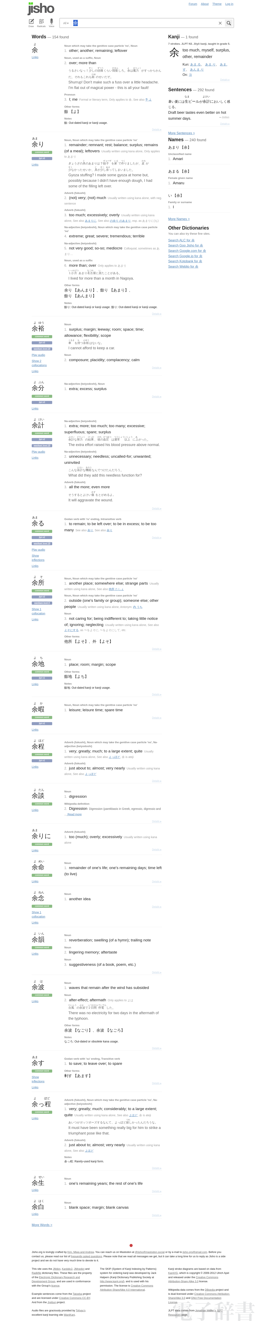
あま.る (195, 64)
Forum (193, 4)
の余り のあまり (120, 220)
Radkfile (36, 1272)
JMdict (56, 1268)
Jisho (40, 8)
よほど (133, 1115)
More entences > (181, 133)
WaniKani (69, 1314)
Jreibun (225, 117)
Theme (217, 4)
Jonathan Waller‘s (205, 1310)
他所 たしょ (116, 589)
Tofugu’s (80, 1310)
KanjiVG (173, 1272)
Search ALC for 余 (181, 240)
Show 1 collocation (38, 611)
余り (90, 530)
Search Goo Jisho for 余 (185, 245)
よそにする (71, 630)
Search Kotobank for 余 (185, 261)
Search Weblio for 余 (183, 266)
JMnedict (79, 1268)
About (205, 4)
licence (55, 1285)
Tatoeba (77, 1293)
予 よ (148, 99)
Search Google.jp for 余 (185, 256)
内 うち (137, 607)
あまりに (90, 220)
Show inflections (38, 558)
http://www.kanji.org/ (111, 1281)
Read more (74, 814)
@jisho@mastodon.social (150, 1252)
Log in (229, 4)
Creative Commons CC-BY (74, 1297)
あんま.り (197, 69)
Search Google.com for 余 (187, 251)
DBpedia (210, 1289)
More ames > (179, 219)
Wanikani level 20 (42, 349)
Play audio (38, 355)
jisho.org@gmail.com (195, 1252)
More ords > (42, 1225)
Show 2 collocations (39, 363)
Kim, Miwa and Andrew (80, 1252)
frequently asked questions (86, 1256)
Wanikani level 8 (42, 603)
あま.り (210, 64)
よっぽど (114, 757)
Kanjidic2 (67, 1268)
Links (35, 57)
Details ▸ (156, 129)
